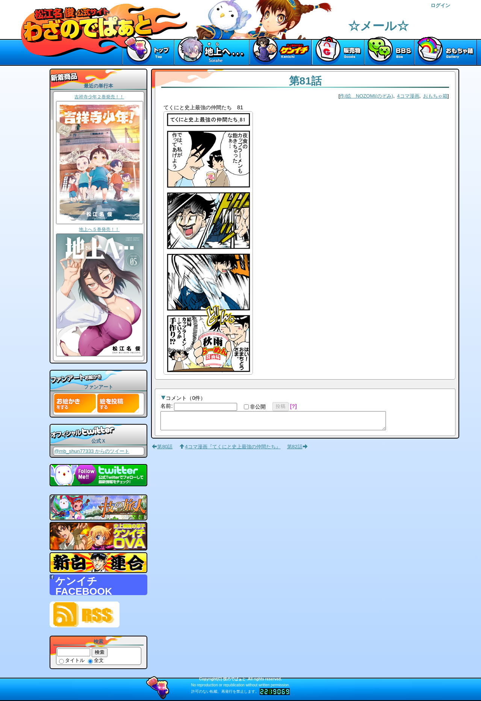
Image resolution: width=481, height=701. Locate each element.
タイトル (72, 660)
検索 (100, 652)
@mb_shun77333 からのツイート (91, 451)
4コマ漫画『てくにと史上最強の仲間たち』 (232, 450)
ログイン (440, 5)
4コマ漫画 (408, 96)
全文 (96, 660)
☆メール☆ (378, 26)
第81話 (305, 81)
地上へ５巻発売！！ (99, 229)
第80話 (164, 450)
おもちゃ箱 (435, 96)
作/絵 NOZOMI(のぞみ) (366, 96)
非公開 (255, 407)
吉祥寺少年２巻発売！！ (99, 96)
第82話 (295, 450)
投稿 (280, 406)
